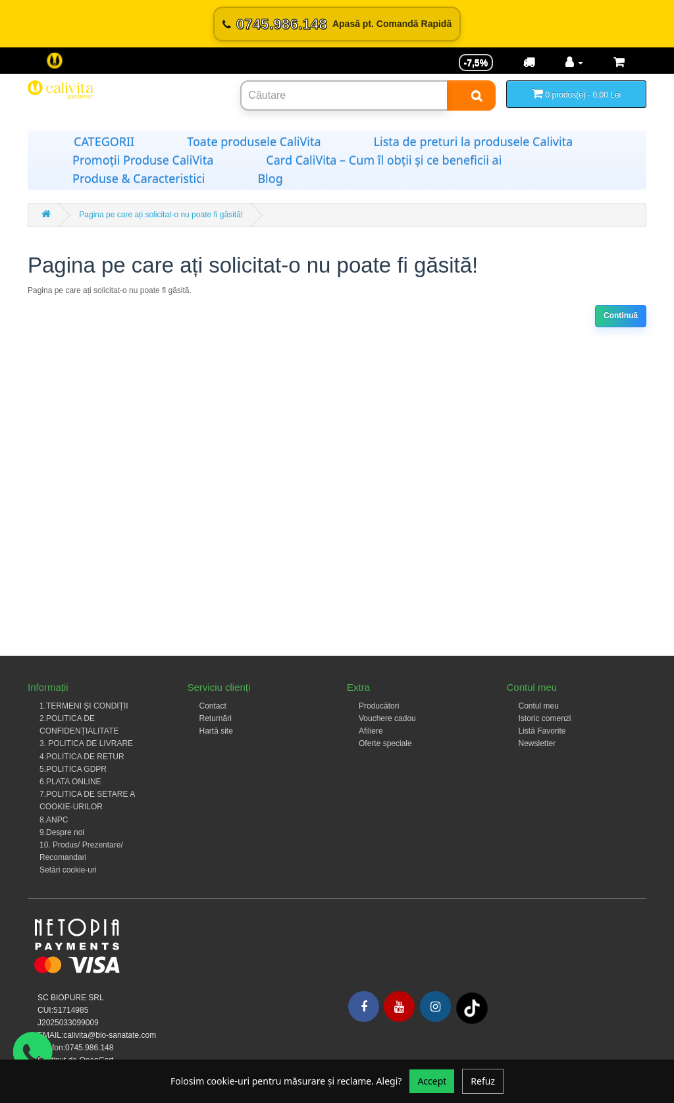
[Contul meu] (574, 62)
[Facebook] (363, 1006)
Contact (212, 706)
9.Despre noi (61, 832)
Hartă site (216, 731)
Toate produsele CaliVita (254, 141)
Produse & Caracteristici (138, 178)
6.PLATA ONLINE (70, 781)
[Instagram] (435, 1006)
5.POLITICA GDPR (73, 769)
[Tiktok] (472, 1008)
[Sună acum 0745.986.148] (337, 24)
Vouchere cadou (387, 718)
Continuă (621, 315)
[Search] (471, 95)
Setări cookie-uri (68, 869)
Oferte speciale (385, 743)
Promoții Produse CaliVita (142, 160)
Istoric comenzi (545, 718)
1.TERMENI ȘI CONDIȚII (83, 706)
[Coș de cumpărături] (619, 62)
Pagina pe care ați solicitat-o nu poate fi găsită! (161, 214)
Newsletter (537, 743)
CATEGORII (104, 141)
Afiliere (371, 731)
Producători (379, 706)
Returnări (215, 718)
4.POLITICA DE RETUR (81, 756)
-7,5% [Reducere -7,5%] (476, 62)
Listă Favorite (542, 731)
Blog (269, 178)
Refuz (483, 1081)
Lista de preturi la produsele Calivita (473, 141)
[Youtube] (399, 1006)
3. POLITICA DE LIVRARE (86, 743)
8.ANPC (53, 819)
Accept (431, 1081)
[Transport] (529, 62)
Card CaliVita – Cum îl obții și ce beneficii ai (384, 160)
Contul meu (539, 706)
